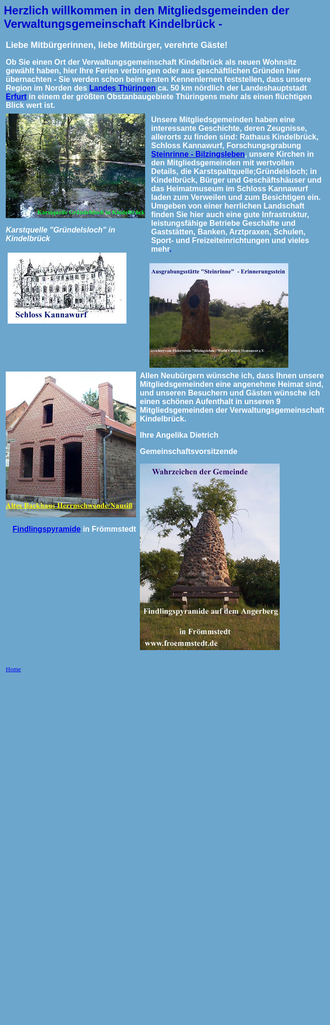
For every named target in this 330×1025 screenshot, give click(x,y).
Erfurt (16, 97)
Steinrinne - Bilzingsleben (198, 154)
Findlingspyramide (46, 529)
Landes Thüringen (122, 88)
